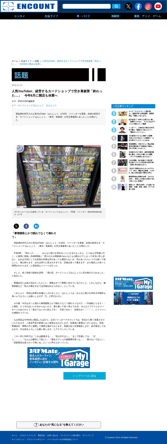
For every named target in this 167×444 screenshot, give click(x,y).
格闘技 (115, 16)
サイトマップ (87, 435)
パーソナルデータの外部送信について (62, 439)
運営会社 (41, 435)
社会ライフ (51, 16)
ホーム (14, 435)
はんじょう (51, 105)
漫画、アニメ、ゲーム (147, 16)
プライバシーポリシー (36, 439)
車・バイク (83, 16)
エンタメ (19, 16)
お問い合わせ (52, 435)
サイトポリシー (18, 439)
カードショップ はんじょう (31, 105)
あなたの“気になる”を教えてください (59, 425)
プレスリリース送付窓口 (70, 435)
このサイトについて (27, 435)
